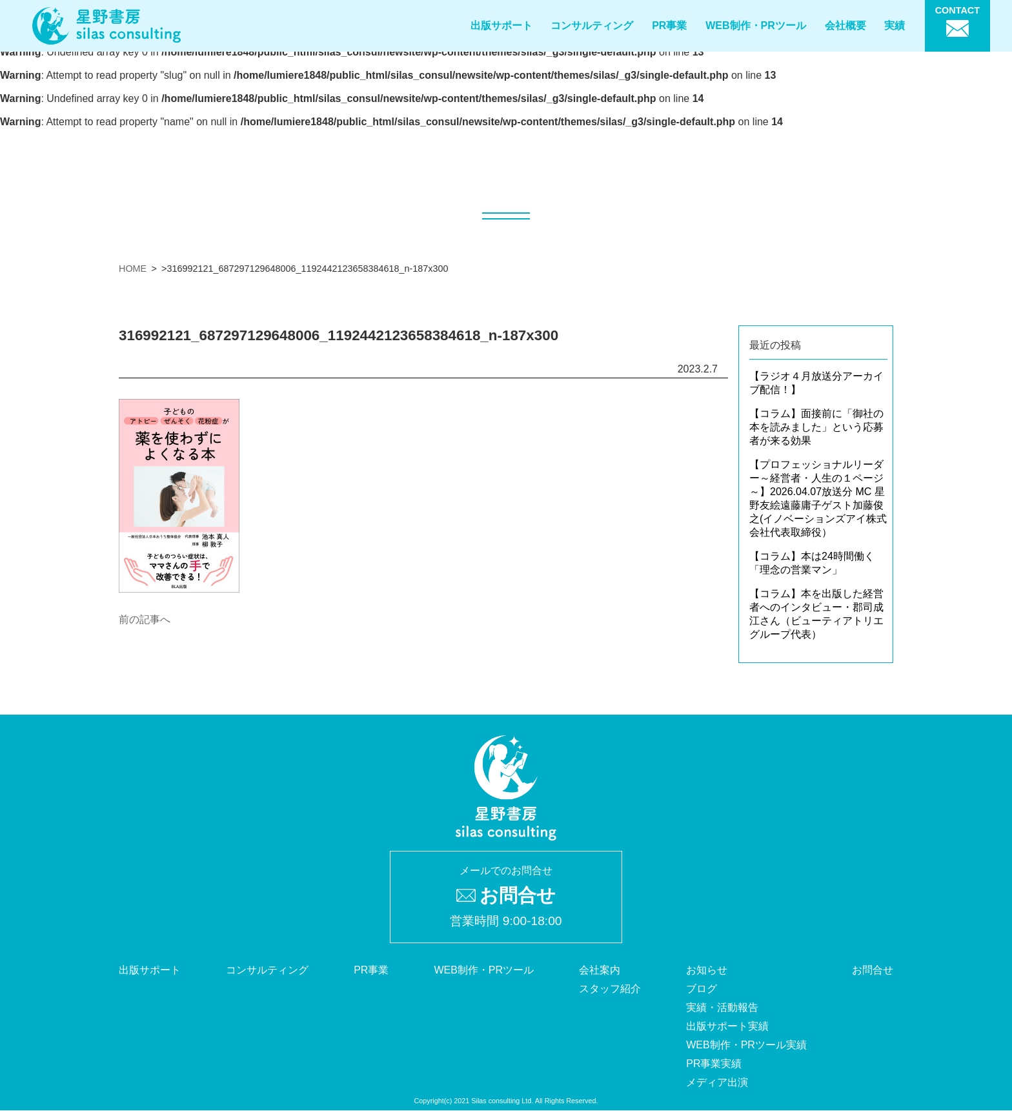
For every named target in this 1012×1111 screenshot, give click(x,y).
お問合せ (872, 969)
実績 (894, 25)
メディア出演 (717, 1082)
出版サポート (501, 25)
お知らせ (706, 969)
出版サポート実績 (727, 1026)
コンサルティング (592, 25)
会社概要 (845, 25)
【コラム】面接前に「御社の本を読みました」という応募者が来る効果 (816, 427)
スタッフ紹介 (610, 988)
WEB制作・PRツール (755, 25)
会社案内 (599, 969)
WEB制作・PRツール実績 (746, 1044)
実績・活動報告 (722, 1007)
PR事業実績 (714, 1063)
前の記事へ (144, 619)
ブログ (701, 988)
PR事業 (669, 25)
